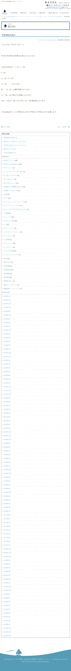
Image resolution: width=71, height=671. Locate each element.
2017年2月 (7, 541)
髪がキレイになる (10, 149)
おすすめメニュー (10, 183)
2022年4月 (7, 375)
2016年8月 (7, 564)
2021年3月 (7, 420)
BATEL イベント (9, 160)
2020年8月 (7, 447)
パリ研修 (7, 239)
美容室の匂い (8, 281)
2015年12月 (7, 586)
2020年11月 (7, 436)
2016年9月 (7, 560)
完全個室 (7, 273)
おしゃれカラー (9, 179)
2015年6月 (7, 605)
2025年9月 (7, 311)
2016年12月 (7, 549)
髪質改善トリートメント (12, 288)
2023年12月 (7, 330)
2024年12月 (7, 315)
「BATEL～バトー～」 (44, 659)
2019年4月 (7, 488)
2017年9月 (7, 515)
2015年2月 (7, 620)
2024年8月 (7, 319)
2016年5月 (7, 568)
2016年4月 (7, 571)
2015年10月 (7, 590)
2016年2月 (7, 579)
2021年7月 (7, 405)
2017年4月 (7, 534)
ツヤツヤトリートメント (12, 232)
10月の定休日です (10, 153)
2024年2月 (7, 322)
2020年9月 (7, 443)
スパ (5, 224)
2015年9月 (7, 594)
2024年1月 (7, 326)
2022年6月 (7, 368)
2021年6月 (7, 409)
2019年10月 (7, 473)
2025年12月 (7, 303)
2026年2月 (7, 296)
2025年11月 (7, 307)
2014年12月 (7, 628)
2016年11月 (7, 552)
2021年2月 (7, 424)
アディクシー (8, 168)
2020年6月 (7, 454)
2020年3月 (7, 466)
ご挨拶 (6, 213)
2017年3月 (7, 537)
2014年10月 (7, 635)
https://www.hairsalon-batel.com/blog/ (35, 661)
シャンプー (7, 217)
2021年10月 (7, 394)
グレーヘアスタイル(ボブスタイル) (15, 209)
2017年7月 (7, 522)
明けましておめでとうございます (15, 141)
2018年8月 (7, 496)
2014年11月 (7, 632)
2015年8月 (7, 598)
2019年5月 (7, 485)
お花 (5, 194)
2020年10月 (7, 439)
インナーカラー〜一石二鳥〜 (13, 171)
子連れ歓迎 (7, 270)
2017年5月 (7, 530)
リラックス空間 (9, 251)
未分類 (6, 277)
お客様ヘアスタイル (10, 190)
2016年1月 (7, 583)
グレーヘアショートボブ (12, 205)
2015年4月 (7, 613)
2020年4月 (7, 462)
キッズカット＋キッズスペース (14, 202)
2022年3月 (7, 379)
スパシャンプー (9, 228)
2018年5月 (7, 500)
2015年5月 (7, 609)
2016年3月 (7, 575)
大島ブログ (7, 262)
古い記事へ (6, 127)
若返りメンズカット (10, 285)
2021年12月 (7, 387)
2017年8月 (7, 519)
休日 (5, 258)
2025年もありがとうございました (15, 145)
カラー (6, 198)
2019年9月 (7, 477)
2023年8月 (7, 334)
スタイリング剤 (9, 221)
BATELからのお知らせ (48, 40)
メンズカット (8, 247)
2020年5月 (7, 458)
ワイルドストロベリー (11, 254)
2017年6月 (7, 526)
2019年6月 (7, 481)
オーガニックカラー (10, 175)
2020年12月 (7, 432)
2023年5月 (7, 341)
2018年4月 (7, 503)
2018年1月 (7, 511)
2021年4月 (7, 417)
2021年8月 (7, 402)
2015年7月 (7, 601)
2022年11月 (7, 356)
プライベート (8, 243)
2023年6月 (7, 338)
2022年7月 (7, 364)
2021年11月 (7, 390)
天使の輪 (7, 266)
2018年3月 (7, 507)
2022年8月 (7, 360)
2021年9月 (7, 398)
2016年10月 (7, 556)
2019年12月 (7, 469)
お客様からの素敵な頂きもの (13, 187)
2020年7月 (7, 451)
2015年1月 (7, 624)
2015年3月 (7, 617)
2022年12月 (7, 353)
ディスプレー (8, 236)
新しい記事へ (64, 127)
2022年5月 (7, 371)
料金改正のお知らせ (10, 138)
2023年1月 (7, 349)
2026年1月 (7, 300)
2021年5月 (7, 413)
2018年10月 (7, 492)
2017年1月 (7, 545)
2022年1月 (7, 383)
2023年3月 (7, 345)
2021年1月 (7, 428)
